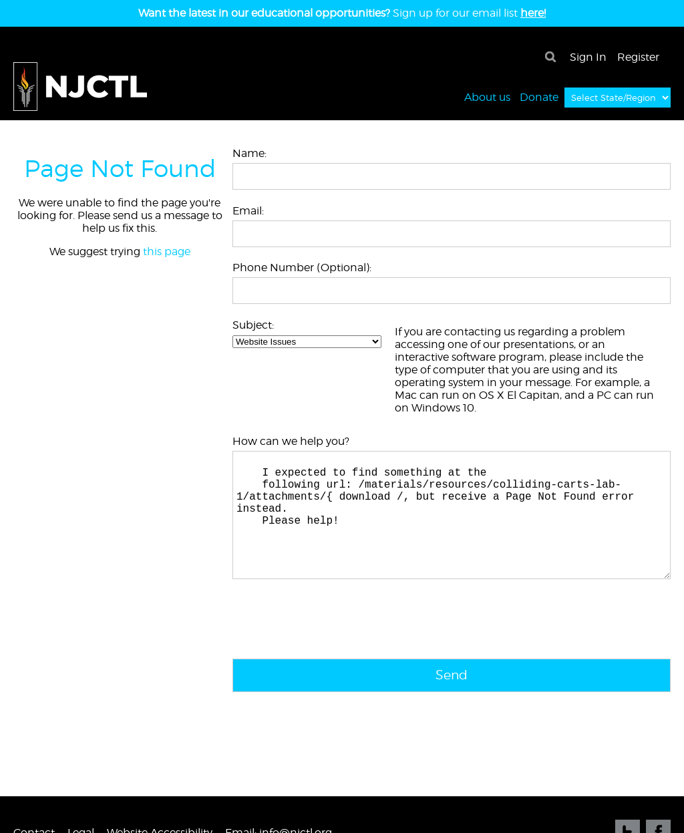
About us (487, 96)
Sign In (588, 57)
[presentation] (334, 649)
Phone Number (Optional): (301, 267)
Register (638, 57)
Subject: (253, 325)
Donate (539, 96)
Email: (248, 210)
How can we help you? (290, 441)
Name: (249, 153)
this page (166, 251)
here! (533, 13)
